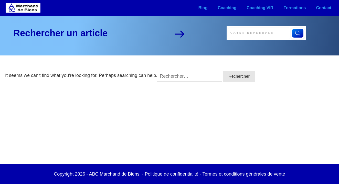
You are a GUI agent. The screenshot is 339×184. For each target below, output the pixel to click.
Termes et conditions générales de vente (243, 174)
